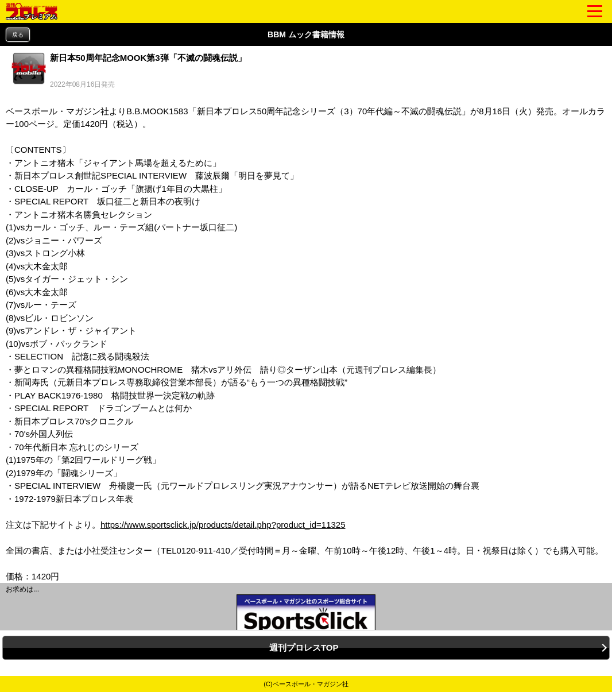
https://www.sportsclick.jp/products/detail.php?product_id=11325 (223, 524)
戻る (18, 35)
